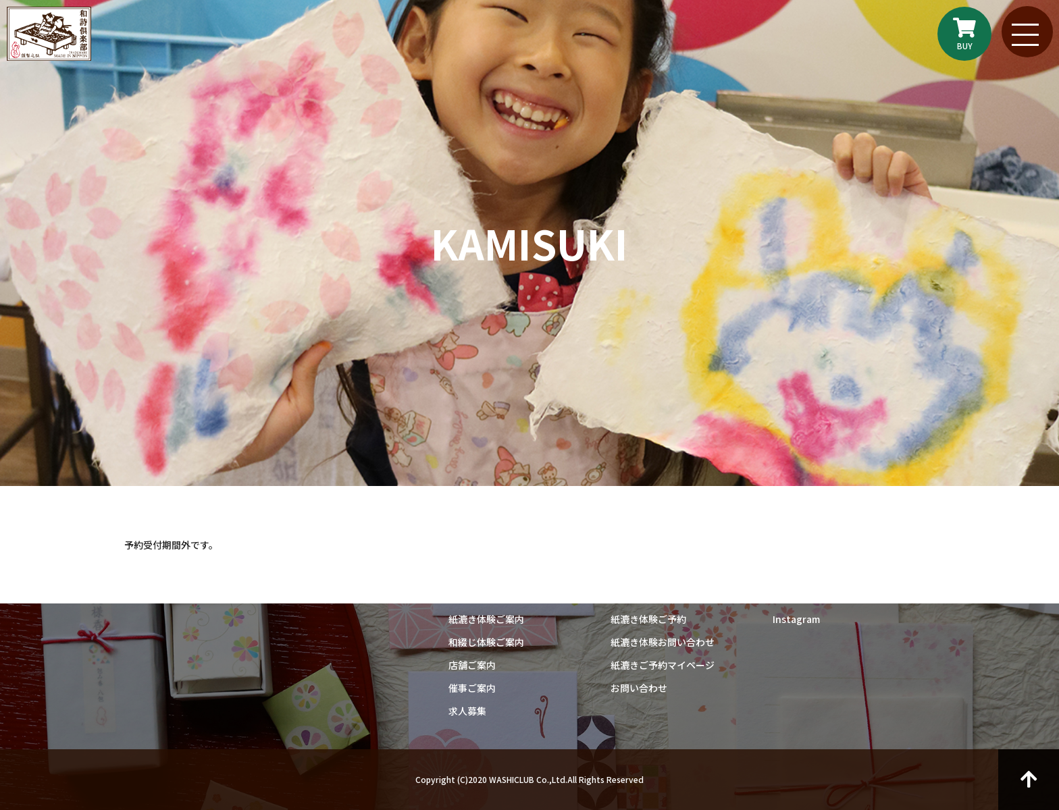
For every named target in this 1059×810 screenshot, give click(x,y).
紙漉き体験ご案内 (486, 619)
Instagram (796, 619)
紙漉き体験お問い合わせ (663, 642)
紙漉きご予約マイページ (663, 665)
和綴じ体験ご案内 (486, 642)
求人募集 (467, 711)
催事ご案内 (472, 688)
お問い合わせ (639, 688)
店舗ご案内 (472, 665)
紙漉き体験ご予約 (648, 619)
